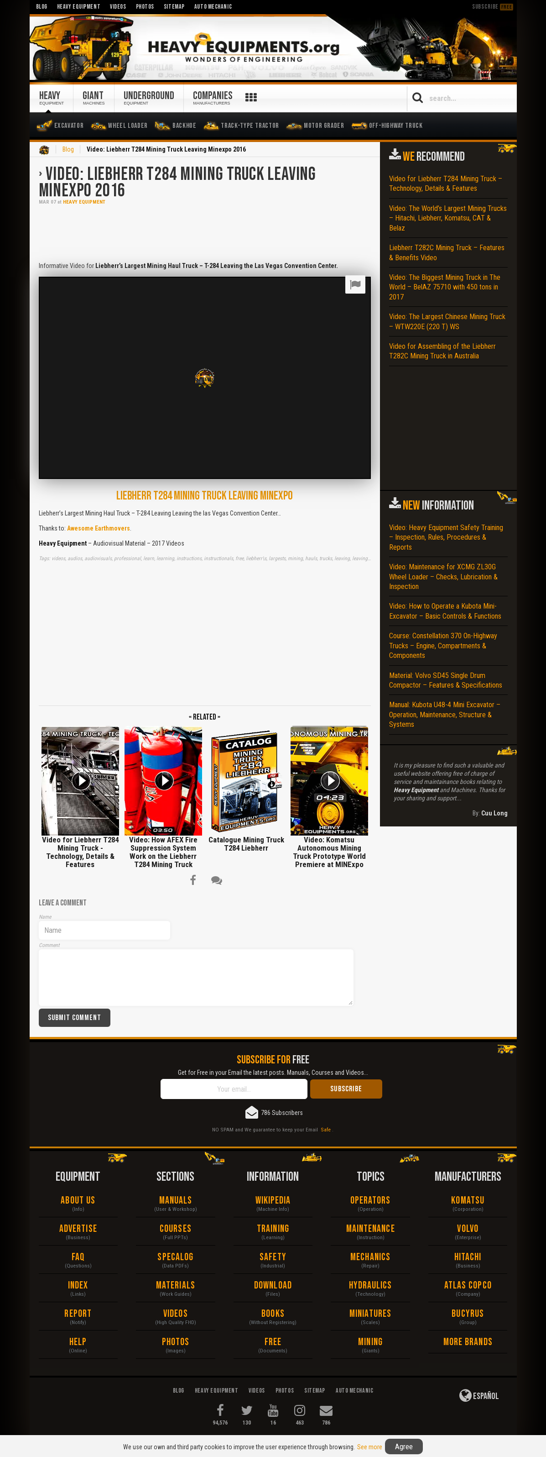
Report (78, 1314)
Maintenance (370, 1229)
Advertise (78, 1229)
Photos (176, 1342)
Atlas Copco (468, 1285)
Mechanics (370, 1257)
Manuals (175, 1200)
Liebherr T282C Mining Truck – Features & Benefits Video (446, 252)
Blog (68, 149)
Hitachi (468, 1257)
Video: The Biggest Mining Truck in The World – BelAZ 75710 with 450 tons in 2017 (444, 287)
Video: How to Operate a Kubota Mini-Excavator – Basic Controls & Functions (445, 611)
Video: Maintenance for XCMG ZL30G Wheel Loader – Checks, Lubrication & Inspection (443, 577)
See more (369, 1447)
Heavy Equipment (84, 202)
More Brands (468, 1342)
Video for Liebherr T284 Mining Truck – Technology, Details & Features (445, 183)
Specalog (175, 1257)
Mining (370, 1342)
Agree (404, 1446)
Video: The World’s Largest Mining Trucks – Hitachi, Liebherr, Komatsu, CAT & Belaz (448, 218)
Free (273, 1342)
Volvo (467, 1229)
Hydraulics (370, 1285)
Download (273, 1285)
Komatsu (467, 1200)
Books (273, 1314)
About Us (78, 1200)
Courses (176, 1229)
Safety (273, 1257)
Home (44, 150)
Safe (326, 1129)
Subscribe (492, 7)
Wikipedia (273, 1200)
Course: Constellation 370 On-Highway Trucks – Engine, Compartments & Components (443, 645)
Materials (175, 1285)
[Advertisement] (205, 232)
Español (479, 1395)
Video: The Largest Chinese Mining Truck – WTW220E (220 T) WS (447, 321)
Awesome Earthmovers (98, 528)
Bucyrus (468, 1314)
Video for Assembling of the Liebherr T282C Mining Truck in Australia (442, 351)
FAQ (78, 1257)
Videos (175, 1314)
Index (78, 1285)
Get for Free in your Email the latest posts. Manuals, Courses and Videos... (273, 1072)
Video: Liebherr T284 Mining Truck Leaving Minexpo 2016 (177, 182)
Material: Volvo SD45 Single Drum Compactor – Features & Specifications (445, 680)
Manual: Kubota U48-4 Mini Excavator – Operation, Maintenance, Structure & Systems (444, 714)
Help (78, 1342)
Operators (370, 1200)
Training (273, 1229)
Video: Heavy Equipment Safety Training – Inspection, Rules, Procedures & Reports (446, 537)
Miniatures (370, 1314)
